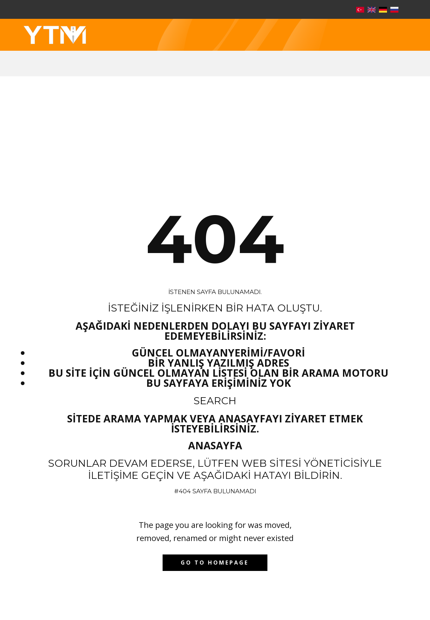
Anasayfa (215, 445)
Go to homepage (215, 562)
